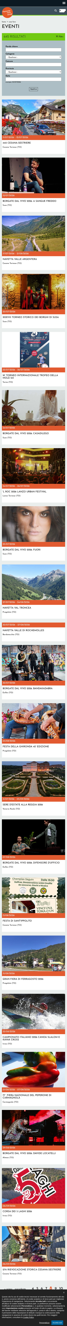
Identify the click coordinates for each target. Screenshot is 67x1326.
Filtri (61, 37)
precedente (20, 1289)
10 (61, 1289)
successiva (35, 1297)
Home (4, 22)
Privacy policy (49, 1310)
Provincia (10, 69)
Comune (9, 61)
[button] (5, 1321)
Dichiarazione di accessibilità (30, 1310)
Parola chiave (12, 47)
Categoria (10, 54)
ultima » (47, 1297)
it (60, 11)
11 (17, 1296)
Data (8, 76)
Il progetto (13, 1310)
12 (22, 1296)
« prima (8, 1289)
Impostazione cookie (33, 1313)
